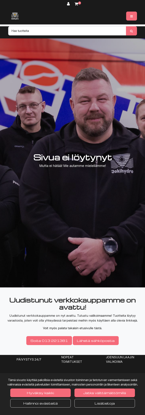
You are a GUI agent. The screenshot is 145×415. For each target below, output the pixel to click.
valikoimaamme (100, 315)
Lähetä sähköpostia (96, 340)
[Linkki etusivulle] (15, 16)
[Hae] (67, 30)
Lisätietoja (105, 403)
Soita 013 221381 (49, 340)
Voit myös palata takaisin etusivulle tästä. (72, 328)
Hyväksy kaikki (40, 393)
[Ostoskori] (76, 3)
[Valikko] (131, 16)
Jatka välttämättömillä (104, 393)
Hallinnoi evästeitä (40, 403)
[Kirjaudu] (69, 3)
